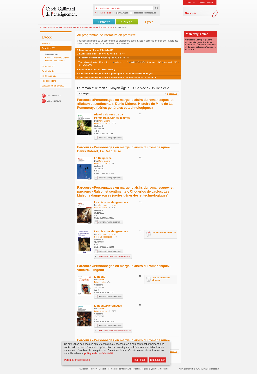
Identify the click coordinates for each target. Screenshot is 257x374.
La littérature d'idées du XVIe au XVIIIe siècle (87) (102, 54)
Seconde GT (48, 43)
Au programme (66, 27)
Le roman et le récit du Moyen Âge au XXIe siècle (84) (104, 58)
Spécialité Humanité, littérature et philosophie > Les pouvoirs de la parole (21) (116, 73)
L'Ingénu (99, 276)
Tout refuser (139, 359)
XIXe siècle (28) (154, 62)
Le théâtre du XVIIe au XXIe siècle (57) (97, 70)
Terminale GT (48, 66)
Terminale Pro (48, 71)
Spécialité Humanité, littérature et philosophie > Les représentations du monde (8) (117, 77)
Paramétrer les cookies (77, 359)
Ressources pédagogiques (57, 57)
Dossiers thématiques (54, 61)
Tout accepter (157, 359)
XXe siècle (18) (170, 62)
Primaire (104, 22)
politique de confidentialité (98, 353)
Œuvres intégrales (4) (87, 62)
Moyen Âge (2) (105, 62)
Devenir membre (206, 2)
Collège (126, 22)
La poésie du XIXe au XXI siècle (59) (96, 50)
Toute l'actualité (49, 76)
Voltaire (101, 280)
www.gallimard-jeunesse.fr (207, 369)
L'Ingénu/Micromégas (108, 305)
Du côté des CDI (54, 95)
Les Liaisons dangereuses (111, 202)
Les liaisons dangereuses (164, 232)
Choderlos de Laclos (107, 205)
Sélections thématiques (53, 86)
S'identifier (190, 2)
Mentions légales (140, 369)
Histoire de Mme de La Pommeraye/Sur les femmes (112, 116)
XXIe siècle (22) (85, 65)
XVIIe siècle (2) (121, 62)
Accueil (43, 27)
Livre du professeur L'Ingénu (161, 279)
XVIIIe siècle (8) (138, 62)
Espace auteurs (54, 101)
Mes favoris (190, 13)
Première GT (53, 27)
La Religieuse (103, 157)
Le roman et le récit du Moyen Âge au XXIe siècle (94, 27)
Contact (102, 369)
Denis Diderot (104, 121)
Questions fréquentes (160, 369)
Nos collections (49, 81)
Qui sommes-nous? (88, 369)
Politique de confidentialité (119, 369)
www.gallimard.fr (186, 369)
